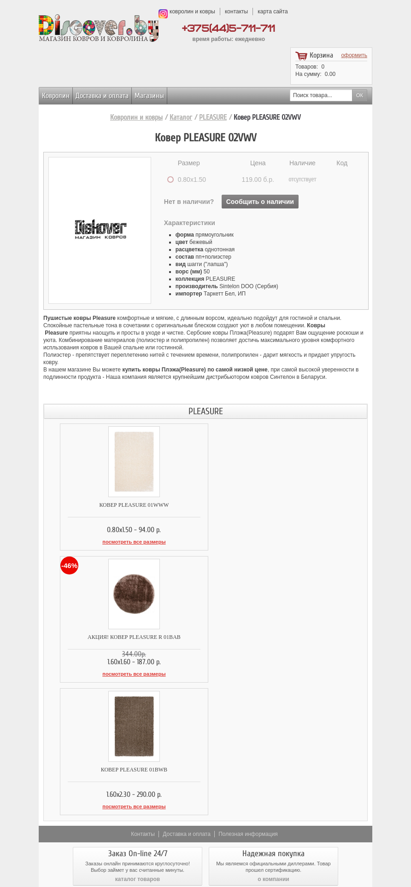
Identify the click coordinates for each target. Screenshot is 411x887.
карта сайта (273, 11)
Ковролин (56, 96)
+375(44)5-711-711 (228, 29)
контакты (236, 11)
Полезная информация (248, 699)
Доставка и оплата (102, 96)
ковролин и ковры (192, 11)
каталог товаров (137, 745)
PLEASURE (213, 117)
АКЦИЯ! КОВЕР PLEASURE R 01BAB (286, 505)
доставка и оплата (137, 788)
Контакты (143, 699)
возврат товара (273, 788)
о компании (273, 745)
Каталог (181, 117)
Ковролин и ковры (136, 117)
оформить (354, 55)
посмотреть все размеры (124, 542)
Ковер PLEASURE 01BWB (124, 636)
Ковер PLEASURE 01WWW (124, 505)
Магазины (149, 96)
